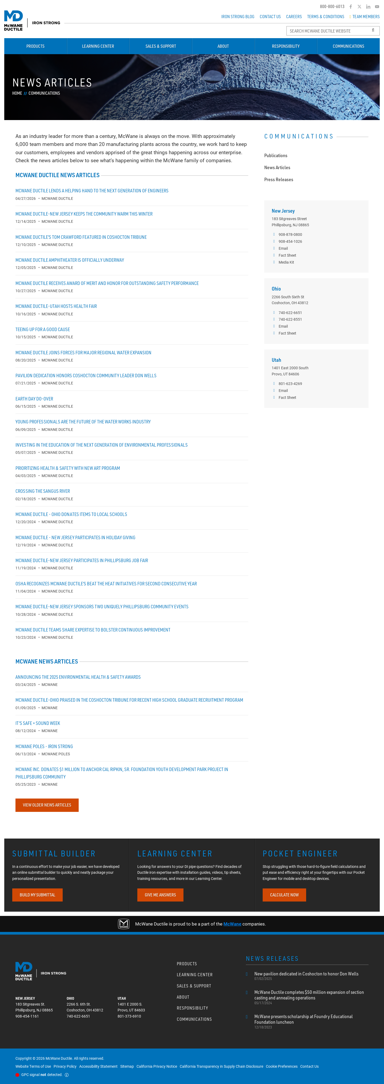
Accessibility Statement (98, 1066)
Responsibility (285, 46)
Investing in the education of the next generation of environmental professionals (101, 445)
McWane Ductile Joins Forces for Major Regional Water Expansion (83, 352)
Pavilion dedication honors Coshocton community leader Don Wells (86, 375)
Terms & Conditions (325, 16)
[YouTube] (377, 6)
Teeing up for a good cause (42, 329)
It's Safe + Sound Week (37, 723)
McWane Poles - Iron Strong (44, 746)
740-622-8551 (287, 319)
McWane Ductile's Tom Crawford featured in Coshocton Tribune (81, 237)
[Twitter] (359, 6)
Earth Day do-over (34, 399)
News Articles (277, 167)
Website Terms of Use (33, 1066)
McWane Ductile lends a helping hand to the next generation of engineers (92, 190)
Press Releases (278, 179)
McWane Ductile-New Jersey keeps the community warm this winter (84, 214)
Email (280, 248)
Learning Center (98, 46)
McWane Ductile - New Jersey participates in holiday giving (75, 537)
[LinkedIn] (368, 6)
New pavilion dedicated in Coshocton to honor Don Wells (306, 976)
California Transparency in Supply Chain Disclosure (221, 1066)
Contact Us (270, 16)
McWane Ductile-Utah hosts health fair (56, 306)
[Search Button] (373, 30)
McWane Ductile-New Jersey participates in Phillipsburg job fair (81, 560)
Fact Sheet (284, 255)
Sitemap (127, 1066)
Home (17, 93)
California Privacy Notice (157, 1066)
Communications (348, 46)
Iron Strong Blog (237, 16)
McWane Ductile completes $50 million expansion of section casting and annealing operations (311, 997)
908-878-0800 (287, 234)
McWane (232, 924)
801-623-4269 (287, 384)
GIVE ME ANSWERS (160, 895)
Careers (294, 16)
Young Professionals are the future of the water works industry (83, 421)
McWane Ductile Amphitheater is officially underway (69, 260)
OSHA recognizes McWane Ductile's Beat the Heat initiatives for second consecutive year (106, 583)
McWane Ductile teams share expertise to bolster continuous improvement (92, 630)
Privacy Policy (65, 1066)
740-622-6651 (287, 313)
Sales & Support (161, 46)
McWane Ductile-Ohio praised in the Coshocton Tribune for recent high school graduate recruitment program (129, 700)
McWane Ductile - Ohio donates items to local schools (71, 514)
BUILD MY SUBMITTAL (37, 895)
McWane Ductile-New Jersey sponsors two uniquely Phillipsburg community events (102, 606)
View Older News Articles (47, 805)
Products (35, 46)
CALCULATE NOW (284, 895)
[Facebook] (350, 6)
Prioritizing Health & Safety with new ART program (67, 468)
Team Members (365, 16)
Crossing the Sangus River (42, 491)
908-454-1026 (287, 241)
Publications (275, 155)
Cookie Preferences (282, 1066)
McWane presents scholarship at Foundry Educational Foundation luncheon (311, 1022)
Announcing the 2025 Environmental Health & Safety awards (78, 677)
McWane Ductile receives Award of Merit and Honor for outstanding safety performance (107, 283)
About (223, 46)
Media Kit (283, 262)
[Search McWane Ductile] (333, 30)
